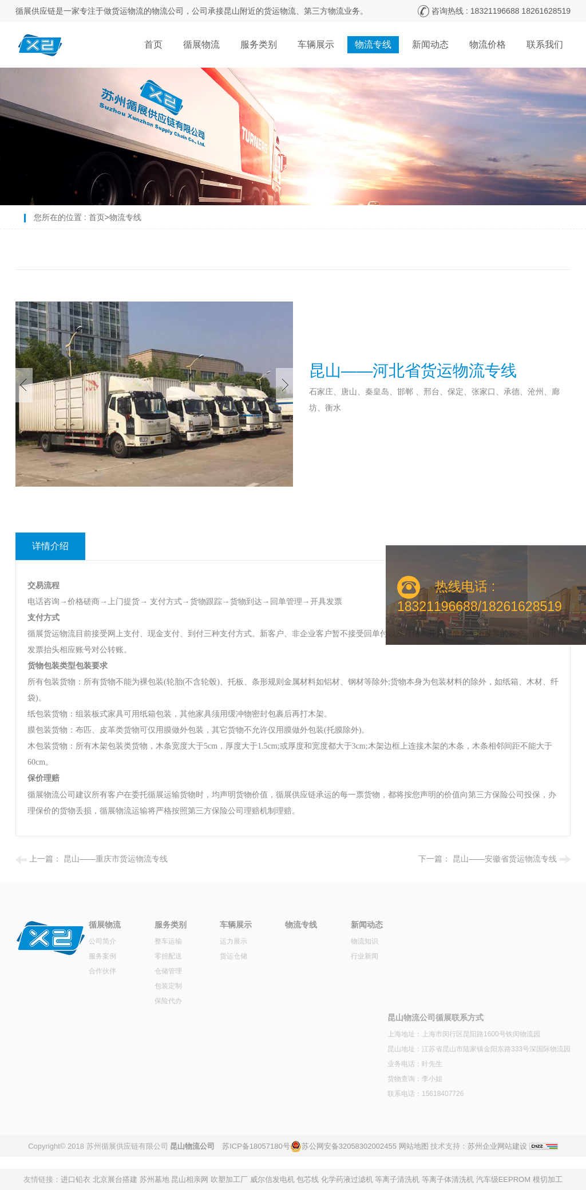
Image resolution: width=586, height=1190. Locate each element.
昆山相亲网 (189, 1179)
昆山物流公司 (192, 1146)
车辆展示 (316, 44)
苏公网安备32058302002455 (349, 1146)
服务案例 (102, 956)
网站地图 (414, 1146)
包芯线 (307, 1179)
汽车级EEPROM (503, 1179)
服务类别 (258, 44)
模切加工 (548, 1179)
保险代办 (168, 1001)
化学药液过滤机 (347, 1179)
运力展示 (233, 941)
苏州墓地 (154, 1179)
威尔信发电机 (272, 1179)
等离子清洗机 (397, 1179)
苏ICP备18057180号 (256, 1146)
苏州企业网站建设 (497, 1146)
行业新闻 (364, 956)
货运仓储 (233, 956)
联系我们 (544, 44)
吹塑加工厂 (229, 1179)
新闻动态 (430, 44)
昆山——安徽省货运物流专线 (505, 858)
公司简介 (102, 941)
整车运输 (168, 941)
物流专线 (373, 44)
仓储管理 (168, 971)
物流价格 (487, 44)
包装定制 (168, 986)
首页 (153, 44)
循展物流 (201, 44)
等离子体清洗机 (448, 1179)
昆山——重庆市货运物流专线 (116, 858)
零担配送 (168, 956)
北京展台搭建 (115, 1179)
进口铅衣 (75, 1179)
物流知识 (364, 941)
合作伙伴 (102, 971)
